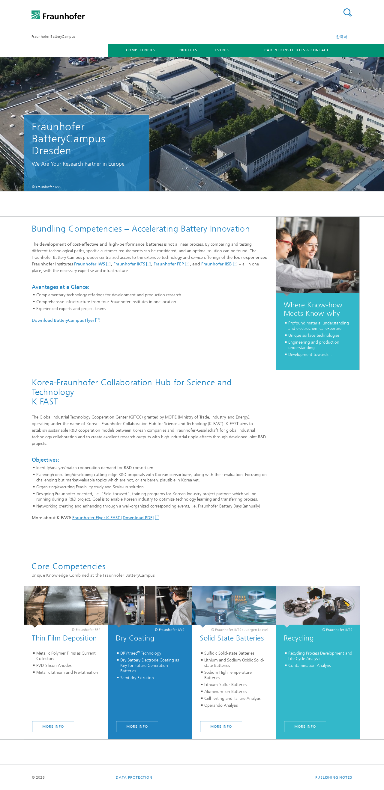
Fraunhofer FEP (169, 264)
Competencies (140, 50)
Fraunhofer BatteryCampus (53, 36)
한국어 (342, 37)
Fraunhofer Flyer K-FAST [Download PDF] (113, 517)
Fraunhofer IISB (216, 264)
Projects (187, 50)
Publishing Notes (333, 777)
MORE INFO (53, 726)
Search (347, 12)
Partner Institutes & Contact (296, 50)
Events (222, 50)
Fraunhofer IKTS (129, 264)
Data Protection (134, 777)
